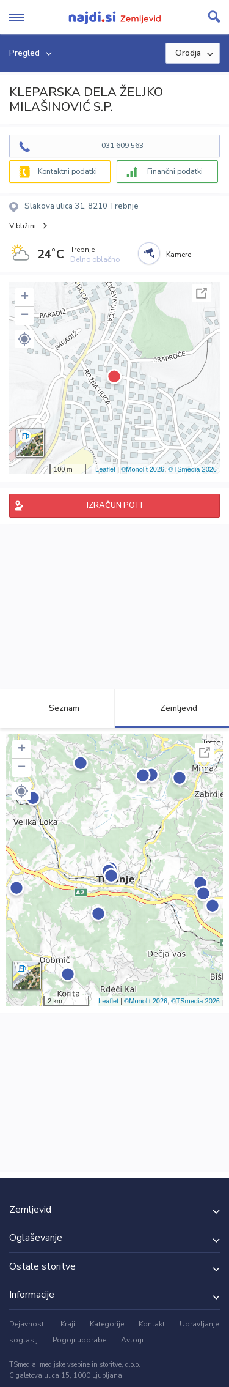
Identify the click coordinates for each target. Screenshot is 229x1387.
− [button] (25, 316)
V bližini (22, 226)
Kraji (67, 1324)
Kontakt (152, 1324)
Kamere (178, 254)
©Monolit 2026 (142, 469)
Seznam (57, 708)
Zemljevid (171, 708)
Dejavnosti (27, 1324)
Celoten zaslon (201, 293)
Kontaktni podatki (67, 171)
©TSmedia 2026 (192, 469)
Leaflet (105, 469)
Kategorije (107, 1324)
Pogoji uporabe (79, 1340)
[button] (24, 339)
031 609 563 (122, 146)
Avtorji (132, 1340)
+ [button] (25, 297)
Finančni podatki (175, 171)
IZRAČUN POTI (114, 505)
